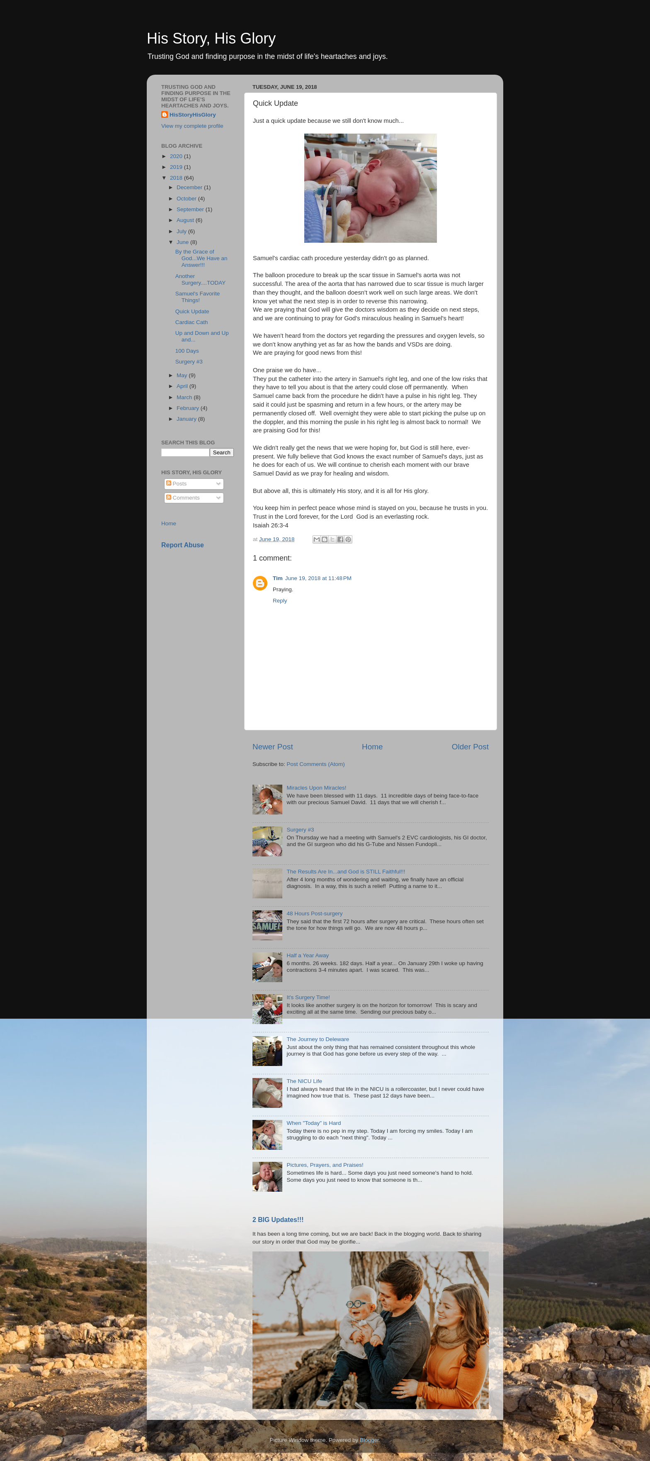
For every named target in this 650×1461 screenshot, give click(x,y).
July (182, 231)
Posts (176, 483)
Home (372, 746)
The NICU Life (304, 1081)
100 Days (187, 351)
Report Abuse (182, 545)
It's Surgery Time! (308, 997)
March (185, 397)
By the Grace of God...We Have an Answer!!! (201, 258)
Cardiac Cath (191, 322)
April (183, 386)
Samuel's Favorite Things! (197, 296)
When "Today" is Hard (313, 1123)
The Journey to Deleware (317, 1039)
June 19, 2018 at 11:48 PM (318, 578)
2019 (177, 167)
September (191, 209)
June (183, 242)
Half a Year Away (307, 955)
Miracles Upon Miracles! (316, 788)
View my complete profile (192, 126)
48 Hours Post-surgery (314, 913)
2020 (177, 156)
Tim (278, 578)
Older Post (470, 746)
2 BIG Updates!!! (278, 1219)
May (183, 375)
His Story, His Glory (211, 38)
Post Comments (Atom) (316, 764)
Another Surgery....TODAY (200, 279)
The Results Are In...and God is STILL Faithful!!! (345, 871)
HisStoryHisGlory (193, 115)
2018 (177, 178)
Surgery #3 (300, 830)
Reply (280, 601)
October (187, 198)
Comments (183, 498)
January (187, 419)
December (190, 187)
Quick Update (192, 311)
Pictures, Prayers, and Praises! (324, 1165)
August (186, 220)
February (189, 408)
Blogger (369, 1440)
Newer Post (272, 746)
